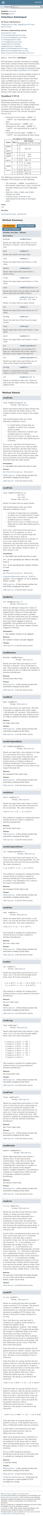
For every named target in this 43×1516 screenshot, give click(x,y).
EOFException (9, 475)
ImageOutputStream (26, 24)
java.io (11, 14)
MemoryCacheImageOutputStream (14, 51)
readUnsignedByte (27, 346)
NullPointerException (12, 472)
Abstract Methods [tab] (12, 229)
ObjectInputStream (9, 53)
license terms (29, 1512)
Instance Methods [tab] (26, 226)
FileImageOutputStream (11, 42)
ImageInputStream (9, 24)
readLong (23, 326)
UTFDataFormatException (13, 1477)
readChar (23, 258)
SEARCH (7, 7)
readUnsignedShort (27, 357)
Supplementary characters (16, 196)
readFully (23, 287)
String (6, 316)
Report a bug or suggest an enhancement (15, 1494)
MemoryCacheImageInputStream (14, 48)
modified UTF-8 (25, 70)
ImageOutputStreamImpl (11, 46)
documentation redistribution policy (12, 1513)
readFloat (23, 278)
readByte (23, 251)
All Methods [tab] (9, 226)
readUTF (22, 367)
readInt (22, 307)
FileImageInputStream (11, 40)
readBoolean (24, 239)
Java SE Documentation (11, 1497)
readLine (23, 316)
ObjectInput (6, 27)
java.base (12, 11)
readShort (23, 336)
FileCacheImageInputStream (13, 35)
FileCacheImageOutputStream (13, 37)
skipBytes (23, 377)
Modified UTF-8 (10, 96)
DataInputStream (8, 33)
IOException (23, 405)
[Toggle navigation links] (3, 2)
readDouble (24, 268)
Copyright (4, 1508)
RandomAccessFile (26, 53)
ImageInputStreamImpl (11, 44)
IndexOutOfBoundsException (15, 576)
